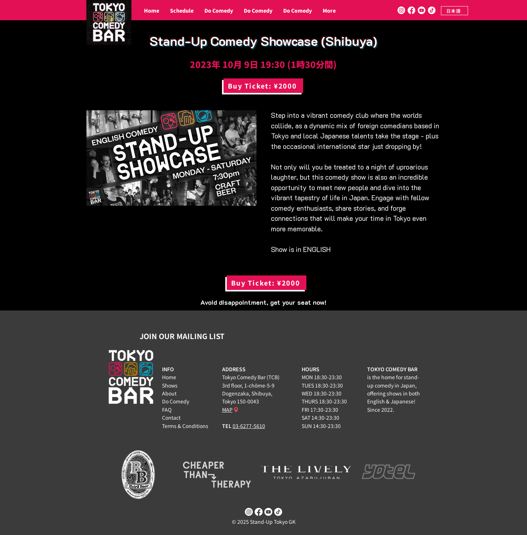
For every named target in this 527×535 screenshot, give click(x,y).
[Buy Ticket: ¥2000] (263, 85)
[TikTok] (431, 10)
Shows (170, 385)
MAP (227, 409)
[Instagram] (401, 10)
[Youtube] (421, 10)
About (169, 393)
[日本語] (454, 10)
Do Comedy (175, 401)
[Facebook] (411, 10)
